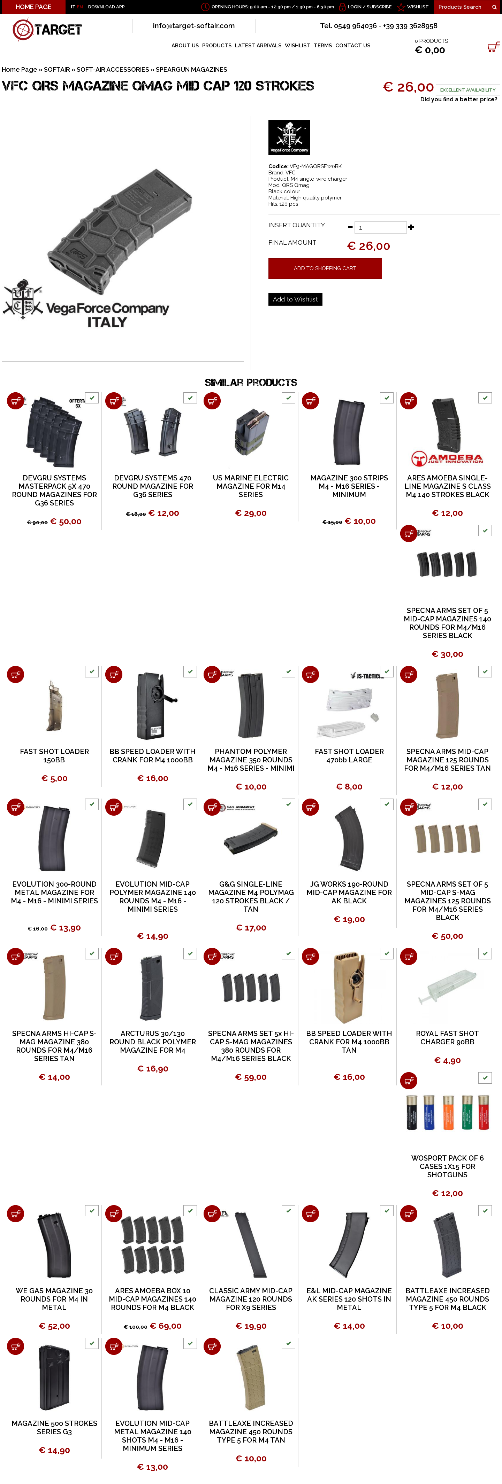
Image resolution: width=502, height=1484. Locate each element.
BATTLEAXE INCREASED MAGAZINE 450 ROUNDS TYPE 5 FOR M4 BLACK (447, 1299)
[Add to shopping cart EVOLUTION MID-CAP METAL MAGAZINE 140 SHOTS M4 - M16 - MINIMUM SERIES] (113, 1346)
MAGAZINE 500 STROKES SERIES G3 (54, 1427)
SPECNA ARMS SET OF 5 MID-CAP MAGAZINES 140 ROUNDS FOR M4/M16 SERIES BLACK (447, 623)
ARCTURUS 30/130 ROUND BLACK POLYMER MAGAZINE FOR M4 (152, 1041)
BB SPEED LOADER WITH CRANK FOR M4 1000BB (152, 755)
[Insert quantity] (381, 227)
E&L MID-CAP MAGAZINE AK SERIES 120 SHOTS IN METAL (349, 1299)
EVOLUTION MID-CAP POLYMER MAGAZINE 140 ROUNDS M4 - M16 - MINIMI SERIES (152, 896)
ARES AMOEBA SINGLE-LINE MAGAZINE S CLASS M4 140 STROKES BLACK (447, 486)
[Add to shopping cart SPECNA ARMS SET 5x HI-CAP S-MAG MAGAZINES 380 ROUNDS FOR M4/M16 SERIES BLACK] (212, 956)
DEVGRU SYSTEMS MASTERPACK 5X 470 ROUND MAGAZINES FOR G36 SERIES (54, 490)
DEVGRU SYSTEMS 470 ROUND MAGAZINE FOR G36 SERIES (152, 486)
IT (73, 6)
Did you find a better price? (458, 99)
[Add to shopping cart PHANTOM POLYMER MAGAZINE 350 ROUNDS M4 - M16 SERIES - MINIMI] (212, 674)
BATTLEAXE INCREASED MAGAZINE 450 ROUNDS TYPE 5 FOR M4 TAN (251, 1431)
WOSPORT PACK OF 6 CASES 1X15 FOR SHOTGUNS (447, 1166)
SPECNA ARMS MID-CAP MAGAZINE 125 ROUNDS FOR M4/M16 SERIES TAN (447, 759)
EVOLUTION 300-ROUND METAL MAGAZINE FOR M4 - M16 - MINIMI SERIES (54, 892)
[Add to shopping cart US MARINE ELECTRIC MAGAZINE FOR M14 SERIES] (212, 400)
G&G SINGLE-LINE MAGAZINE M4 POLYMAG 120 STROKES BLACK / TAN (251, 896)
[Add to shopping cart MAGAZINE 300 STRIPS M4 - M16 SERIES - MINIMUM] (310, 400)
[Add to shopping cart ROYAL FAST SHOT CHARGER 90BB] (408, 956)
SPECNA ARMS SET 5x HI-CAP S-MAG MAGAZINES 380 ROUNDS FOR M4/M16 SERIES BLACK (251, 1046)
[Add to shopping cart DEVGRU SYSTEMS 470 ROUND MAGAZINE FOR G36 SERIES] (113, 400)
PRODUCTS (216, 45)
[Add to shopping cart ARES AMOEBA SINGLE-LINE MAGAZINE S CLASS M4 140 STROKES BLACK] (408, 400)
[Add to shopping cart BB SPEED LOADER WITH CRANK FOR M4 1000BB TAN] (310, 956)
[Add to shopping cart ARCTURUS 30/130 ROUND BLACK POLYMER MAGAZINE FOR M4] (113, 956)
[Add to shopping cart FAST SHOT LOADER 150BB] (15, 674)
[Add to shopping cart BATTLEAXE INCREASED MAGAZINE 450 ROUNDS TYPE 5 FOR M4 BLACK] (408, 1213)
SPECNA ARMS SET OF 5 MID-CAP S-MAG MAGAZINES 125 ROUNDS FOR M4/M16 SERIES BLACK (447, 901)
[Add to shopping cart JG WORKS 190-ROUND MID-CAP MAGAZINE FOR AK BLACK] (310, 807)
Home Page (19, 69)
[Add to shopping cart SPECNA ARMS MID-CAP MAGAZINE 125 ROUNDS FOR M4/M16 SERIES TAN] (408, 674)
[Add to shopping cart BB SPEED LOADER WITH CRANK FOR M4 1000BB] (113, 674)
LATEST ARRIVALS (258, 45)
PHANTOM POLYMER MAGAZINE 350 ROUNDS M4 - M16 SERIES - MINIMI (251, 759)
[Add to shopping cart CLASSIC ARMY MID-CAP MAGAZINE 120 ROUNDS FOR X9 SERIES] (212, 1213)
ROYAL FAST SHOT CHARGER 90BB (447, 1037)
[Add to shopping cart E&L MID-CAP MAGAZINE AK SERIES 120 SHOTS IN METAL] (310, 1213)
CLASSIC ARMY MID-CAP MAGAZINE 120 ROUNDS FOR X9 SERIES (250, 1299)
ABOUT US (185, 45)
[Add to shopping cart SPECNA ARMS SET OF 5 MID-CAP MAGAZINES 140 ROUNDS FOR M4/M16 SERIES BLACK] (408, 533)
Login (355, 6)
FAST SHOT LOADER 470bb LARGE (349, 755)
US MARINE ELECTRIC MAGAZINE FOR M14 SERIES (251, 486)
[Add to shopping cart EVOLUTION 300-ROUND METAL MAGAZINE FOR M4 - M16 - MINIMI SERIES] (15, 807)
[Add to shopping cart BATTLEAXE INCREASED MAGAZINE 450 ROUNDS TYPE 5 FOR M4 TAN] (212, 1346)
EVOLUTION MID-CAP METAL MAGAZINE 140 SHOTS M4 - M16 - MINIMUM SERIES (152, 1436)
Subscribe (379, 6)
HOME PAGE (34, 6)
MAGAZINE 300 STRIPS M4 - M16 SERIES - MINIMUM (349, 486)
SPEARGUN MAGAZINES (191, 69)
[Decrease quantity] (350, 227)
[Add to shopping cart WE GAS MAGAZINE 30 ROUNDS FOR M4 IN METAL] (15, 1213)
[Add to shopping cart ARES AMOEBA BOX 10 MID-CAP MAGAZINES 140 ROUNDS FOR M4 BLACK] (113, 1213)
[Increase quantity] (411, 227)
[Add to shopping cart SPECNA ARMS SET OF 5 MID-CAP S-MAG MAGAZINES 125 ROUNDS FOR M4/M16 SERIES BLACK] (408, 807)
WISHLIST (418, 6)
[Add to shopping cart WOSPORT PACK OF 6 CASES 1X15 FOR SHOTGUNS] (408, 1080)
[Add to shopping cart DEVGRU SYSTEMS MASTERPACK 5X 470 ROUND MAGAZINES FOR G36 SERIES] (15, 400)
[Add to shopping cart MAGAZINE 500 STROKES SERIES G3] (15, 1346)
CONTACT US (352, 45)
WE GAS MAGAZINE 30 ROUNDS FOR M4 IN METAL (54, 1299)
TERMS (323, 45)
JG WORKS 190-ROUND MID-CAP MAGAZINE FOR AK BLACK (349, 892)
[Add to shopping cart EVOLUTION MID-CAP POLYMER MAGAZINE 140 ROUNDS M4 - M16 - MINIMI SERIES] (113, 807)
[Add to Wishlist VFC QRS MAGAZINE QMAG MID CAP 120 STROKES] (295, 299)
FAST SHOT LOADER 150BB (54, 755)
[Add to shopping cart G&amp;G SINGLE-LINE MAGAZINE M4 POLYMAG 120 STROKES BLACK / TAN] (212, 807)
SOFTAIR (57, 69)
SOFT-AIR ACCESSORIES (113, 69)
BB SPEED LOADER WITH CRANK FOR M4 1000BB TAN (349, 1041)
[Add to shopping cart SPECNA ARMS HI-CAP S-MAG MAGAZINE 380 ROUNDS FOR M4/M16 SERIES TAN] (15, 956)
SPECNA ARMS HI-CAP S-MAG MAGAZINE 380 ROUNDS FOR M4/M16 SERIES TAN (54, 1046)
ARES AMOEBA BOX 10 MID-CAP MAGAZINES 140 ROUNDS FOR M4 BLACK (152, 1299)
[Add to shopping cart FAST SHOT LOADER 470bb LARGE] (310, 674)
